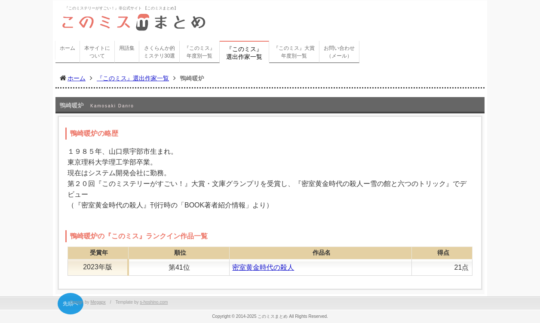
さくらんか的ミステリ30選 (159, 52)
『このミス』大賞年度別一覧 (294, 52)
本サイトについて (97, 52)
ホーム (67, 48)
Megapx (98, 302)
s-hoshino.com (154, 302)
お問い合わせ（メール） (339, 52)
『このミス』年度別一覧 (199, 52)
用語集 (127, 48)
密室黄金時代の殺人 (263, 267)
